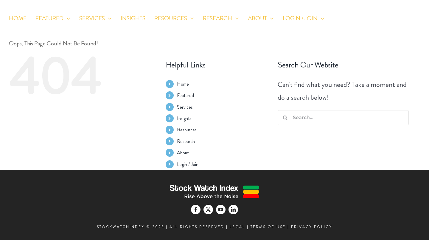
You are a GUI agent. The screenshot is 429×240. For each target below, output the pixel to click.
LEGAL (237, 227)
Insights (184, 118)
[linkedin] (397, 27)
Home (183, 84)
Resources (187, 129)
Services (185, 107)
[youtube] (386, 27)
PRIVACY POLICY (311, 227)
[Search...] (343, 117)
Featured (185, 95)
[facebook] (364, 27)
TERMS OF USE (268, 227)
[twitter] (375, 27)
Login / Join (187, 164)
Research (186, 141)
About (183, 152)
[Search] (285, 117)
